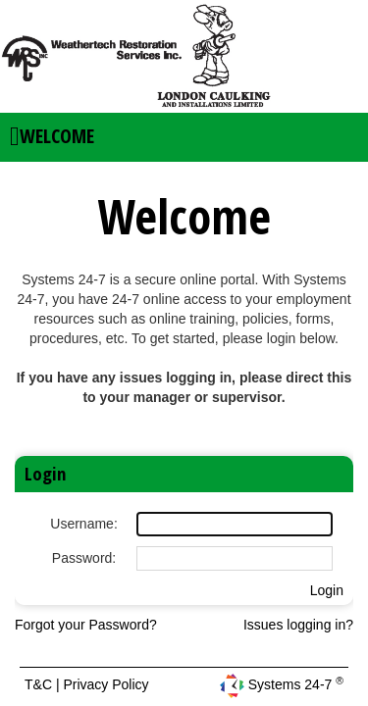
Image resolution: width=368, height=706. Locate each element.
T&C (40, 684)
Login (326, 590)
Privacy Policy (105, 684)
